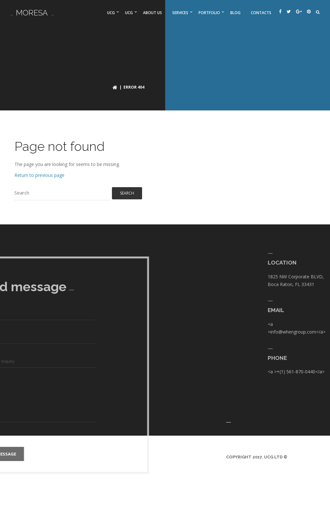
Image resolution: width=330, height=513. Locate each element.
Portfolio (209, 12)
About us (152, 12)
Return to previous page (39, 175)
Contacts (261, 12)
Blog (235, 12)
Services (180, 12)
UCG (111, 12)
